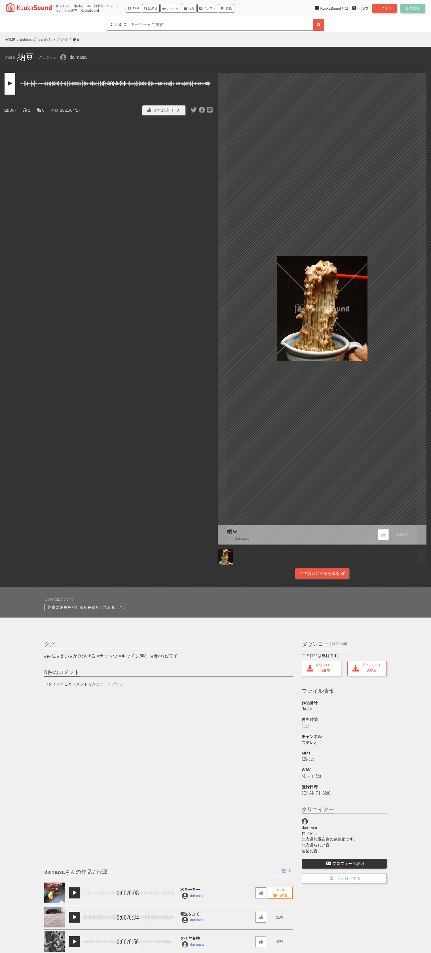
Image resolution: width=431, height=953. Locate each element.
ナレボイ (170, 8)
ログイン (116, 684)
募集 (226, 8)
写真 (189, 8)
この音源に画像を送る (322, 573)
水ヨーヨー (190, 889)
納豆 (232, 531)
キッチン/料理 (135, 656)
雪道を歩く (190, 914)
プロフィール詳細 (345, 863)
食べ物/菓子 (166, 656)
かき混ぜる (84, 656)
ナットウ (108, 656)
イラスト (207, 8)
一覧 (284, 871)
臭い (64, 656)
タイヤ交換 (190, 938)
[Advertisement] (109, 563)
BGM (133, 8)
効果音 (150, 8)
